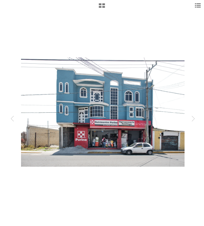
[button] (102, 7)
